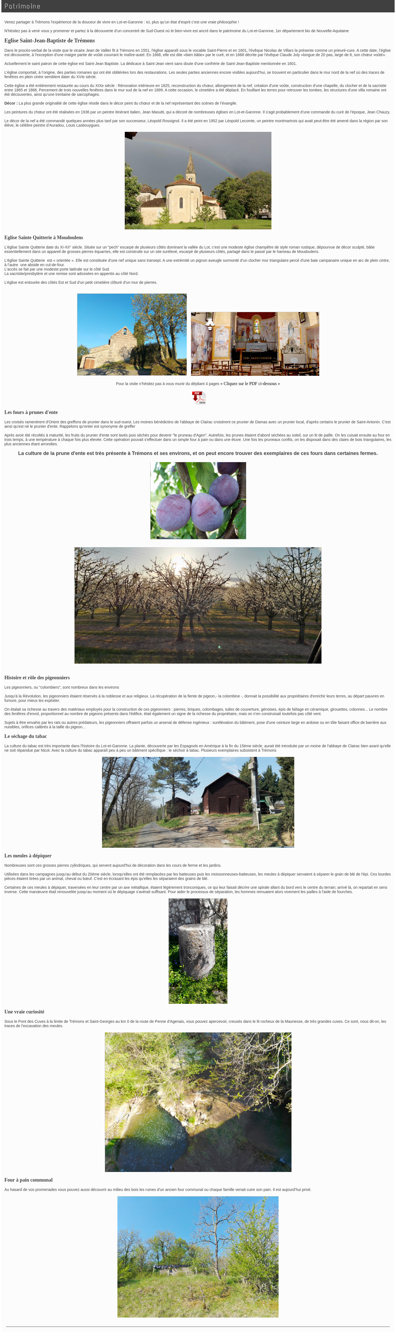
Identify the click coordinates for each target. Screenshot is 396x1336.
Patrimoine (23, 6)
